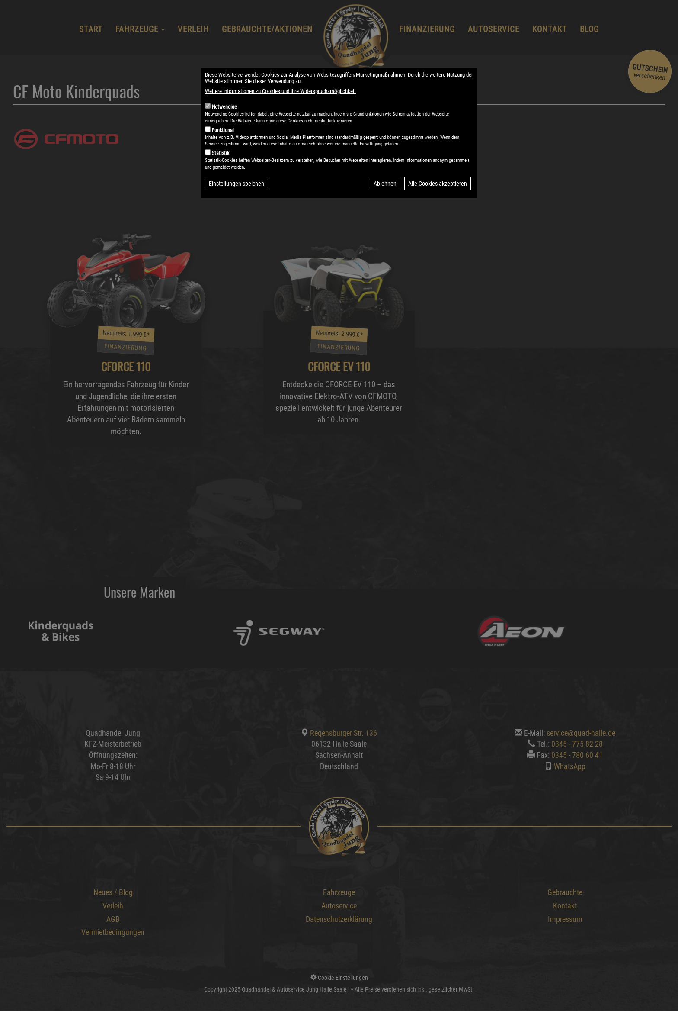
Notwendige (224, 129)
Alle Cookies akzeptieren (437, 205)
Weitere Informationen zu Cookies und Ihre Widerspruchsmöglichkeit (280, 113)
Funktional (223, 152)
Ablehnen (385, 205)
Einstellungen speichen (236, 205)
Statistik (220, 175)
